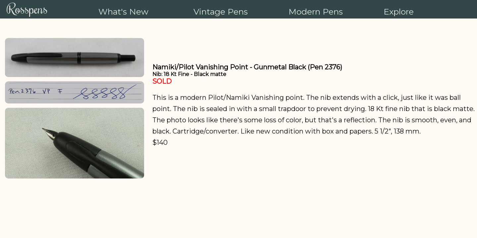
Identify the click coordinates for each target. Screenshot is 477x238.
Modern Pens (316, 12)
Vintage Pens (220, 12)
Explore (399, 12)
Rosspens (27, 8)
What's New (123, 12)
